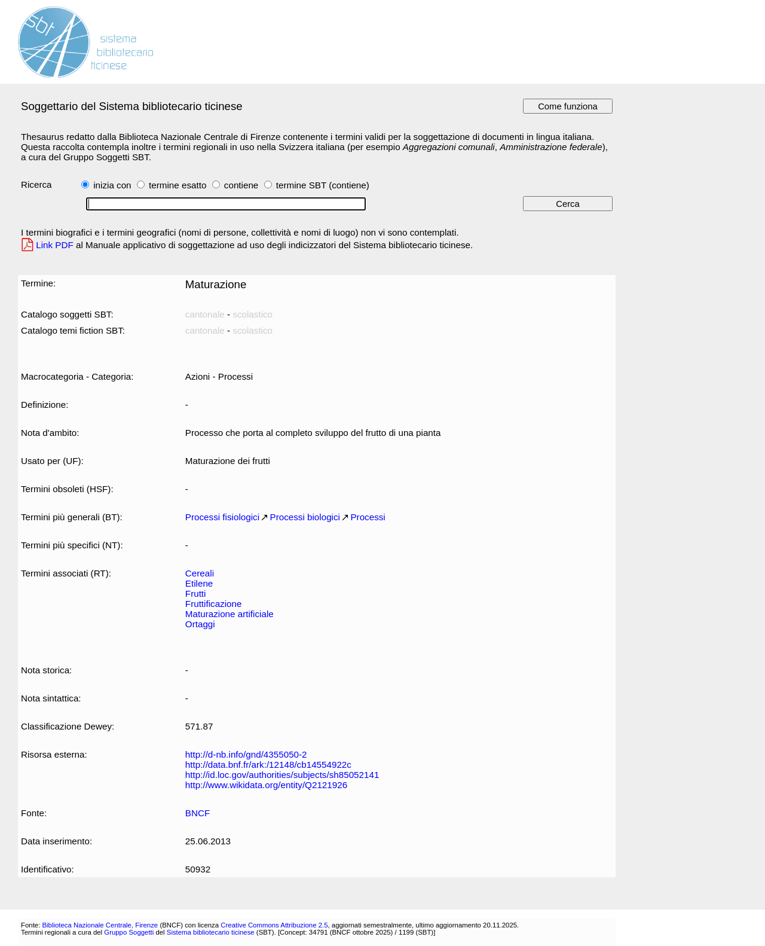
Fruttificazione (213, 604)
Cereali (199, 573)
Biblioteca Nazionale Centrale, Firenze (100, 925)
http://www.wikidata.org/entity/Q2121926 (266, 785)
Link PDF (55, 245)
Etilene (199, 583)
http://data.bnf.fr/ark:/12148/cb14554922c (268, 764)
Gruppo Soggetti (129, 932)
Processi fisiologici (222, 517)
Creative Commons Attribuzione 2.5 (274, 925)
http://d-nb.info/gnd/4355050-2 (246, 754)
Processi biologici (305, 517)
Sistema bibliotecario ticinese (211, 932)
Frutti (195, 593)
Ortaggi (200, 624)
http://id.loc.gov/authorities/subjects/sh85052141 (282, 775)
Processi (367, 517)
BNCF (197, 813)
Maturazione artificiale (229, 614)
